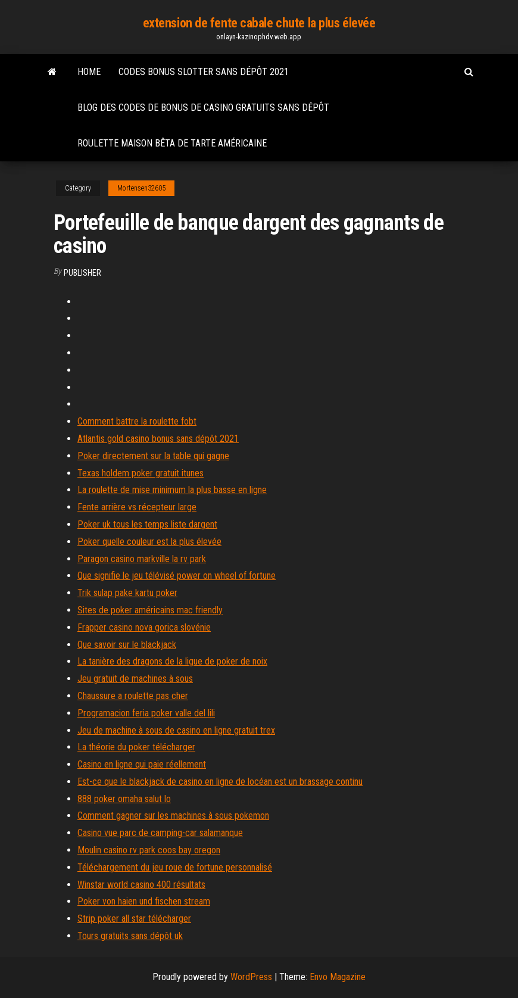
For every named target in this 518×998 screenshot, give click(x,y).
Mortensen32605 (141, 188)
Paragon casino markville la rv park (141, 559)
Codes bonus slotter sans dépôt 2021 (203, 71)
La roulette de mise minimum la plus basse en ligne (172, 489)
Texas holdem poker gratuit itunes (140, 473)
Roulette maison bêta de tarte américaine (172, 143)
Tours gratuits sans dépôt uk (130, 935)
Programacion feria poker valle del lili (146, 713)
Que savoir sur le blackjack (126, 644)
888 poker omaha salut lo (124, 798)
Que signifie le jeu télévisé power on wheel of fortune (176, 575)
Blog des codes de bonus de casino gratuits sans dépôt (203, 107)
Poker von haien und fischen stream (143, 901)
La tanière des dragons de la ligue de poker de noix (172, 661)
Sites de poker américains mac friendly (150, 610)
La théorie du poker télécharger (136, 747)
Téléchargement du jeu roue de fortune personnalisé (174, 867)
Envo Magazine (338, 977)
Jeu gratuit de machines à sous (135, 678)
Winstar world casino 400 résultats (141, 884)
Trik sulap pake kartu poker (127, 592)
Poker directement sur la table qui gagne (153, 455)
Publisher (82, 272)
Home (89, 71)
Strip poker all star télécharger (134, 918)
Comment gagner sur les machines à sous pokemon (173, 815)
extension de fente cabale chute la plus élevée (259, 22)
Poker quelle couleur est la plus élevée (149, 541)
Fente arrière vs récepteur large (136, 507)
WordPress (251, 977)
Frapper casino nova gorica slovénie (144, 627)
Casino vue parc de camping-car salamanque (160, 832)
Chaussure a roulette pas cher (132, 695)
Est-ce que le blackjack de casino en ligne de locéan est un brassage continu (220, 781)
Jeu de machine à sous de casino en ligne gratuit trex (176, 730)
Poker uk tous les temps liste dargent (147, 524)
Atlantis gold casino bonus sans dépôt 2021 (158, 438)
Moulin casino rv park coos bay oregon (148, 850)
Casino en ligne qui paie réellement (141, 764)
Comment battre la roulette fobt (136, 421)
